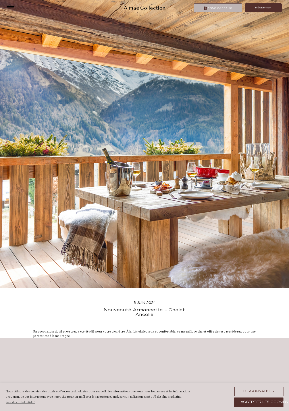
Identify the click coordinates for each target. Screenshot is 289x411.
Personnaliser (258, 391)
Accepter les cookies (262, 402)
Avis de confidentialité (20, 402)
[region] (144, 397)
